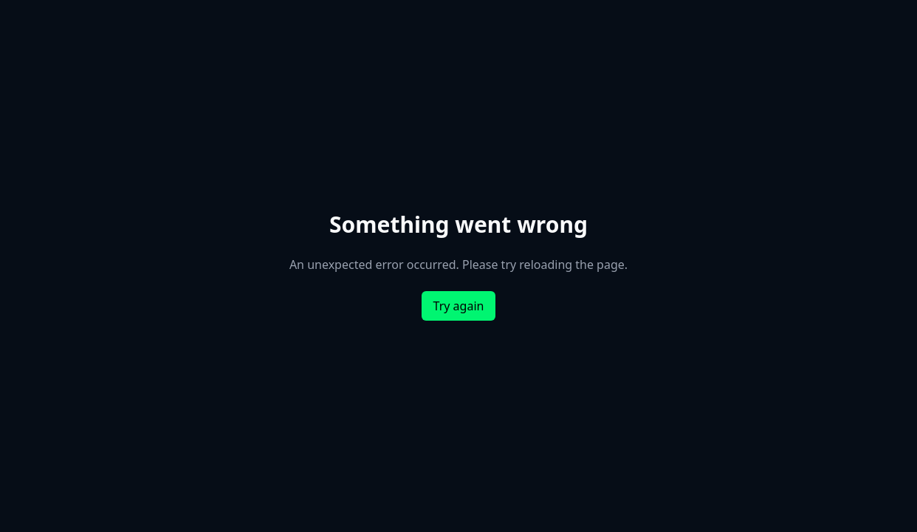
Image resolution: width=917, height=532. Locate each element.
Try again (458, 306)
